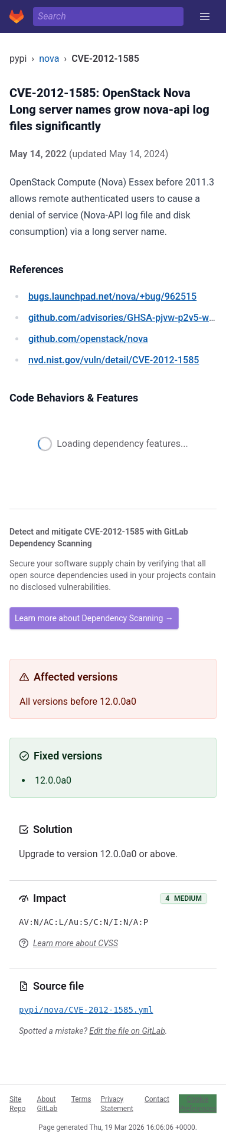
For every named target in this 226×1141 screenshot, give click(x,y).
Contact (157, 1098)
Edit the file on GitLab (127, 1031)
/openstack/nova (88, 338)
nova (49, 58)
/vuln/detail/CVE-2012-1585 (113, 360)
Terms (81, 1098)
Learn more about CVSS (75, 943)
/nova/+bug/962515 (112, 296)
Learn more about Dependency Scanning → (94, 618)
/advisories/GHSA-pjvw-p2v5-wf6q (125, 317)
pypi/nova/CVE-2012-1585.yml (86, 1009)
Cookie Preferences (198, 1103)
